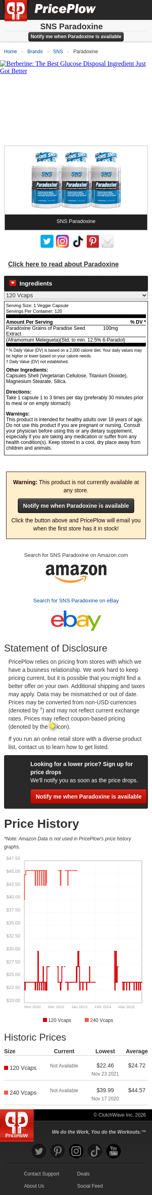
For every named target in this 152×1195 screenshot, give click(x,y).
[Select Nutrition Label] (76, 295)
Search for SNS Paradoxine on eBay (76, 601)
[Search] (118, 9)
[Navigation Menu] (137, 9)
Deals (83, 1174)
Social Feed (90, 1186)
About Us (34, 1186)
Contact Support (41, 1174)
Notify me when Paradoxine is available (75, 36)
